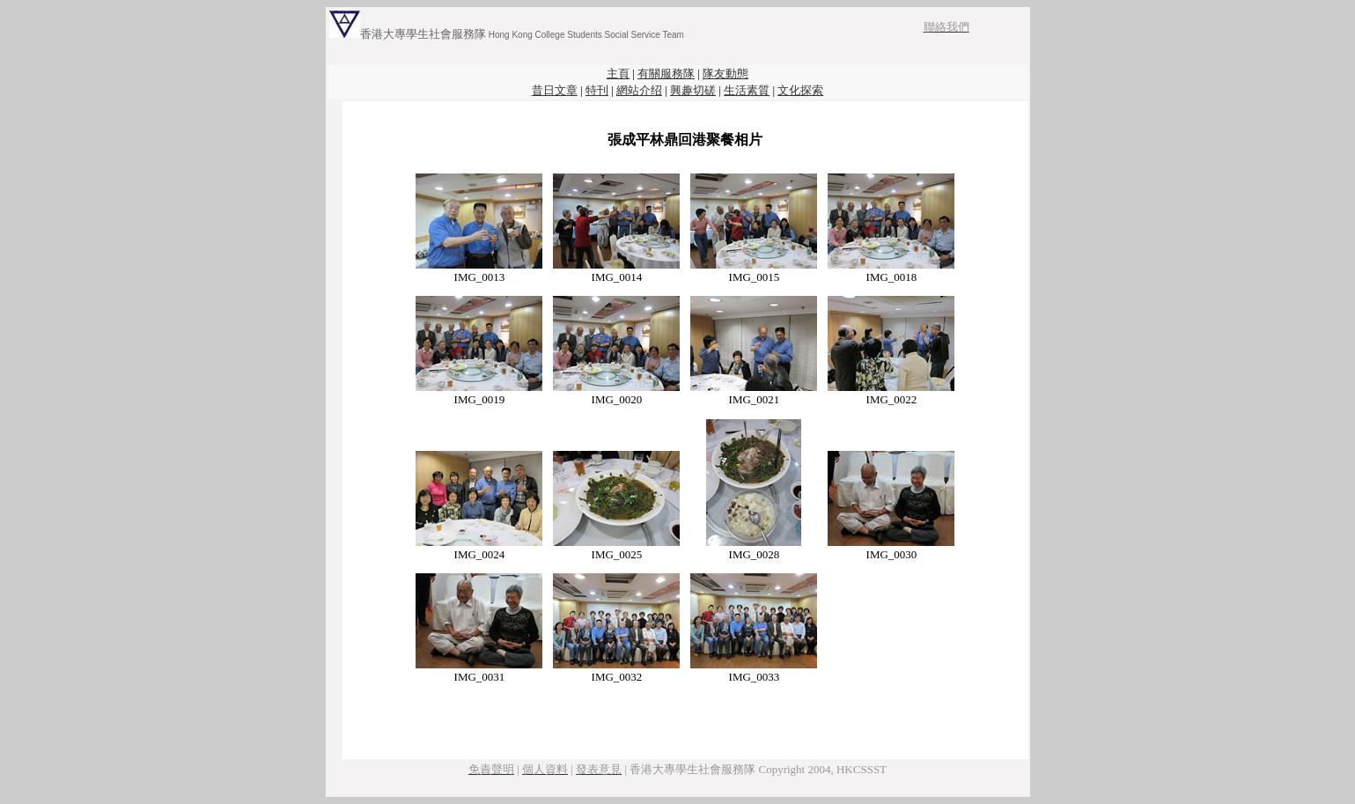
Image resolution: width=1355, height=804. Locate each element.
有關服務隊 (666, 73)
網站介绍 (639, 90)
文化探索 (800, 90)
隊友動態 (725, 73)
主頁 (618, 73)
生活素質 (747, 90)
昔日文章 (555, 90)
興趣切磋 (693, 90)
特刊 (596, 90)
